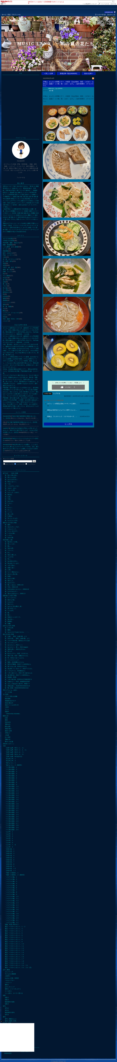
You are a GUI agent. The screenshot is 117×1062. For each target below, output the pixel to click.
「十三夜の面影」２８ (12, 825)
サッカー (5, 249)
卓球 (4, 265)
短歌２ (7, 997)
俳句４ (7, 1014)
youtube (5, 296)
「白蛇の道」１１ (10, 870)
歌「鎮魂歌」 (9, 621)
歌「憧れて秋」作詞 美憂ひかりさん (16, 655)
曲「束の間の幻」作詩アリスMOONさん (17, 675)
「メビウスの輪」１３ (12, 903)
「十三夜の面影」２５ (12, 819)
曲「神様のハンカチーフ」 (13, 617)
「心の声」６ (9, 842)
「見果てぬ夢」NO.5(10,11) (13, 756)
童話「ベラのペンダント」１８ (14, 961)
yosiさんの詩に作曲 (9, 626)
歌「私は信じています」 (12, 563)
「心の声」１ (9, 832)
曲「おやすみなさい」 (12, 591)
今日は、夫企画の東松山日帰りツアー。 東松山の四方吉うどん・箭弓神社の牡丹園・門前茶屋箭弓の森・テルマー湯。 (21, 371)
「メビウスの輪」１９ (12, 916)
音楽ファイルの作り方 (12, 705)
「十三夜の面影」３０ (12, 829)
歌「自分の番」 (10, 537)
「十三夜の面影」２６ (12, 821)
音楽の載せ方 (9, 703)
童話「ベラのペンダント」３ (14, 929)
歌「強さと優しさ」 (11, 555)
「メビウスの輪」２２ (12, 922)
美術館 (5, 300)
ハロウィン (8, 982)
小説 (4, 257)
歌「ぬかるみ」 (10, 501)
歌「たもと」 (9, 503)
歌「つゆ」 (8, 484)
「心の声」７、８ (10, 845)
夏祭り (7, 984)
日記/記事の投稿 (20, 325)
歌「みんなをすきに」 (12, 479)
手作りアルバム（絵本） (10, 690)
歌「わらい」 (9, 507)
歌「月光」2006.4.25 (11, 587)
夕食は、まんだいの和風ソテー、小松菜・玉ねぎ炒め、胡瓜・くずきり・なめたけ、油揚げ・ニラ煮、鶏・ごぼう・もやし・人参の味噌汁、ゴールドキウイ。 (68, 84)
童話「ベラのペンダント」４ (14, 931)
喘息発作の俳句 (10, 1012)
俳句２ (7, 1008)
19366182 (109, 12)
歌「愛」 (7, 613)
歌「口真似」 (9, 516)
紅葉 (6, 718)
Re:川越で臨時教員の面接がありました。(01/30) (22, 422)
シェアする (56, 393)
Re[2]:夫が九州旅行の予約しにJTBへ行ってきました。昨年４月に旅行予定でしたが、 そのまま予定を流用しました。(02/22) (20, 430)
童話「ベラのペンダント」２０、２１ (16, 965)
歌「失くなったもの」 (12, 518)
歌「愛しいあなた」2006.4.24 (14, 585)
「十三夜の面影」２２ (12, 812)
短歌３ (7, 999)
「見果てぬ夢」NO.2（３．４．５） (16, 750)
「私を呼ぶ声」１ (10, 758)
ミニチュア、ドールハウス (11, 313)
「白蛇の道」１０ (10, 868)
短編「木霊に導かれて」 (12, 924)
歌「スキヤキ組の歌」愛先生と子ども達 (17, 640)
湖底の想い (8, 728)
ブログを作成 (105, 4)
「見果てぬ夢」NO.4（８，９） (15, 754)
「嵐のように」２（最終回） (14, 765)
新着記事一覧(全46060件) (68, 73)
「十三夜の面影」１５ (12, 797)
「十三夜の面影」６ (11, 778)
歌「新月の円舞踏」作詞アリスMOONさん (18, 664)
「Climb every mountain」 (13, 713)
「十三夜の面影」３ (11, 771)
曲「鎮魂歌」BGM (10, 677)
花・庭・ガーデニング (10, 259)
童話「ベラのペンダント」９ (14, 941)
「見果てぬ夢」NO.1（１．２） (15, 748)
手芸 (4, 317)
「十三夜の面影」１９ (12, 806)
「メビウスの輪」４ (11, 883)
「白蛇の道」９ (10, 866)
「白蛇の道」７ (10, 862)
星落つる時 (8, 731)
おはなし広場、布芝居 (12, 978)
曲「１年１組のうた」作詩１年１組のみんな (18, 673)
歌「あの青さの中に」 (12, 561)
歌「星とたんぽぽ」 (11, 477)
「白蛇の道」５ (10, 857)
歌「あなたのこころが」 (12, 527)
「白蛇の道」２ (10, 851)
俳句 (4, 1006)
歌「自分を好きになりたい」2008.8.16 (17, 589)
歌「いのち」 (9, 535)
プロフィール (16, 14)
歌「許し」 (8, 552)
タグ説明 (5, 694)
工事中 (7, 707)
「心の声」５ (9, 840)
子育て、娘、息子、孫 (10, 267)
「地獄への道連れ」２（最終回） (15, 875)
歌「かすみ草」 (10, 628)
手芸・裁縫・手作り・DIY (11, 319)
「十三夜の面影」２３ (12, 814)
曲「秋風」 (8, 576)
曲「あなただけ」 (10, 583)
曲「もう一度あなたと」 (12, 572)
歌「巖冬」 (8, 525)
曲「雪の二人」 (10, 580)
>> (90, 4)
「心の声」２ (9, 834)
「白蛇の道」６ (10, 860)
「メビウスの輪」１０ (12, 896)
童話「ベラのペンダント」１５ (14, 954)
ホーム (4, 14)
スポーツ (5, 315)
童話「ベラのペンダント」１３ (14, 950)
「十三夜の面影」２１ (12, 810)
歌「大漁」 (8, 499)
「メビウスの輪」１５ (12, 907)
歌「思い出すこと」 (11, 608)
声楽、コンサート (8, 255)
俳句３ (7, 1010)
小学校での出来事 (8, 240)
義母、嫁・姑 (7, 269)
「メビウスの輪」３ (11, 881)
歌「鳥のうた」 (10, 604)
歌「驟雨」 (8, 630)
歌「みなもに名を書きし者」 (14, 606)
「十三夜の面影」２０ (12, 808)
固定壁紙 (7, 698)
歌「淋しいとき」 (10, 544)
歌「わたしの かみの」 (12, 492)
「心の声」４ (9, 838)
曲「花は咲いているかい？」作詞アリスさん (18, 668)
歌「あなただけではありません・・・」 (17, 632)
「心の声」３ (9, 836)
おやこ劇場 (6, 969)
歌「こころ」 (9, 512)
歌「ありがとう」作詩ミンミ (14, 645)
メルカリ (5, 321)
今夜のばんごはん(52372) (55, 88)
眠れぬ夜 (7, 726)
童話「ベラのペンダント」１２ (14, 948)
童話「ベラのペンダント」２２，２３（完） (18, 967)
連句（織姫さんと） (11, 1019)
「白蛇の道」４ (10, 855)
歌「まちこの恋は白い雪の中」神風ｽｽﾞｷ (17, 684)
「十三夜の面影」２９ (12, 827)
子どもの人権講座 (10, 974)
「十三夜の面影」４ (11, 773)
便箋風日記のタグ (10, 701)
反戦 (4, 282)
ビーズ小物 (8, 692)
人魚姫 (7, 735)
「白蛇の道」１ (10, 849)
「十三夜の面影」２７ (12, 823)
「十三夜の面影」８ (11, 782)
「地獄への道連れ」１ (12, 873)
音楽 (4, 263)
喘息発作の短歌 (10, 1002)
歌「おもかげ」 (10, 602)
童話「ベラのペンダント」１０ (14, 944)
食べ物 (5, 280)
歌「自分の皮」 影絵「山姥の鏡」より (17, 638)
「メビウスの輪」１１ (12, 898)
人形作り (7, 976)
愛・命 (5, 284)
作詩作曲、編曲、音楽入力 (11, 243)
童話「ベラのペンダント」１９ (14, 963)
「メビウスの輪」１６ (12, 909)
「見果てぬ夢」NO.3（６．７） (15, 752)
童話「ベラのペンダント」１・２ (15, 926)
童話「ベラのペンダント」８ (14, 939)
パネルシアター (10, 980)
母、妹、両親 (7, 306)
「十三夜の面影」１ (11, 767)
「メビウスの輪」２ (11, 879)
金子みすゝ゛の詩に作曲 (10, 473)
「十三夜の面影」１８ (12, 804)
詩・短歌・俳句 (7, 261)
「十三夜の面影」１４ (12, 795)
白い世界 (7, 737)
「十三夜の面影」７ (11, 780)
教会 (4, 310)
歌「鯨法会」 (9, 494)
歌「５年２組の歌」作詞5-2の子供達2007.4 (18, 679)
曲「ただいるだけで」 (12, 531)
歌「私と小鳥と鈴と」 (12, 475)
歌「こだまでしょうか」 (12, 486)
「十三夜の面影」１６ (12, 799)
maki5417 (6, 428)
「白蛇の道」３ (10, 853)
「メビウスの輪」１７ (12, 911)
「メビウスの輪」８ (11, 892)
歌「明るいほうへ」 (11, 481)
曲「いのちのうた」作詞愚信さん (15, 671)
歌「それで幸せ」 (10, 565)
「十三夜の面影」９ (11, 784)
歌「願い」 (8, 615)
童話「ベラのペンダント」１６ (14, 957)
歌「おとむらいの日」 (12, 520)
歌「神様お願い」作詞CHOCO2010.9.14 (17, 686)
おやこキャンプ (10, 987)
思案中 (7, 711)
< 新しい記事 (48, 73)
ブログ (5, 286)
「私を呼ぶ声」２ (10, 760)
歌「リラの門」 (10, 610)
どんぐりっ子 (9, 972)
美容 (4, 304)
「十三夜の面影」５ (11, 776)
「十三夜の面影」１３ (12, 793)
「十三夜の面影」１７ (12, 801)
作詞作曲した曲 (7, 540)
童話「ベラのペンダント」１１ (14, 946)
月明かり (7, 733)
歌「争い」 (8, 559)
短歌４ (7, 1004)
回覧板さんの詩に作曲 (10, 595)
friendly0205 (6, 416)
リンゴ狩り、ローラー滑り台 (14, 993)
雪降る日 (7, 724)
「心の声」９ (9, 847)
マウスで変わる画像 (11, 696)
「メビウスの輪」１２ (12, 901)
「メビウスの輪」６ (11, 888)
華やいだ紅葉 (9, 741)
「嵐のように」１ (10, 763)
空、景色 (5, 290)
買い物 (5, 288)
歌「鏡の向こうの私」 (12, 542)
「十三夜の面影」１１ (12, 789)
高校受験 (5, 251)
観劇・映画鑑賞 (7, 245)
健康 (4, 298)
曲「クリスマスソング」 (12, 660)
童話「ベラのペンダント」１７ (14, 959)
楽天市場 (113, 4)
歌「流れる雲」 (10, 548)
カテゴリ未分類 (7, 238)
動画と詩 (5, 716)
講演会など (6, 292)
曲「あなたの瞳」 (10, 578)
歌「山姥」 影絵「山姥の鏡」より (16, 636)
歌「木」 (7, 505)
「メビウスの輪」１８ (12, 913)
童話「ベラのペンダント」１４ (14, 952)
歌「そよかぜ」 (10, 557)
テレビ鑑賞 (6, 275)
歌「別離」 (8, 623)
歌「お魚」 (8, 497)
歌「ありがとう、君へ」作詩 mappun (16, 647)
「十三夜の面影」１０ (12, 786)
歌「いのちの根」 (10, 533)
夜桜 (6, 720)
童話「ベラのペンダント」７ (14, 937)
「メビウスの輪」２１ (12, 920)
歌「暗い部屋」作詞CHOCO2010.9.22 (16, 688)
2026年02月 (8, 1053)
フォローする (21, 177)
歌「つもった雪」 (10, 490)
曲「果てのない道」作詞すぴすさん (16, 666)
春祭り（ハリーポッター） (13, 989)
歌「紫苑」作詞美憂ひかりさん (14, 662)
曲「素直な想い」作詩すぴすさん (15, 649)
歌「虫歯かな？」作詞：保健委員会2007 (17, 681)
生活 (4, 278)
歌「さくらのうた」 (11, 597)
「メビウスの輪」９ (11, 894)
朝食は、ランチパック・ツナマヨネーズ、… (62, 416)
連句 (4, 1017)
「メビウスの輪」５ (11, 886)
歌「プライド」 (10, 550)
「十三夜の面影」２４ (12, 817)
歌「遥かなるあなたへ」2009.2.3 (15, 593)
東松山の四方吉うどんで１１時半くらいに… (62, 410)
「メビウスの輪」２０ (12, 918)
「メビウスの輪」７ (11, 890)
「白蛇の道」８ (10, 864)
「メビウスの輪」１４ (12, 905)
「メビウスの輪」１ (11, 877)
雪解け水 (7, 739)
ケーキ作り (8, 991)
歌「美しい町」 (10, 514)
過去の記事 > (88, 73)
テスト (7, 709)
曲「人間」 (8, 570)
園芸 (4, 3)
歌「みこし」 (9, 510)
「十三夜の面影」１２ (12, 791)
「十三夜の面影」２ (11, 769)
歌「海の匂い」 (10, 619)
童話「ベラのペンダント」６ (14, 935)
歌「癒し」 (8, 546)
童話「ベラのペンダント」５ (14, 933)
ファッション (7, 302)
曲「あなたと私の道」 (12, 574)
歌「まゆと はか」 (11, 488)
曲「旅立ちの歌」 (10, 600)
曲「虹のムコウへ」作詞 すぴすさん (16, 653)
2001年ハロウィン (8, 744)
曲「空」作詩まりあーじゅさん (14, 658)
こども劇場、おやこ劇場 (10, 247)
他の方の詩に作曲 (8, 634)
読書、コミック (7, 271)
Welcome (8, 722)
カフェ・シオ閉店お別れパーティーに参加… (62, 403)
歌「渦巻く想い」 (10, 568)
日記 (9, 14)
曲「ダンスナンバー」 (12, 643)
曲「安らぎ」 (9, 651)
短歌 (4, 995)
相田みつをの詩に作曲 (10, 522)
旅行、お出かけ (7, 253)
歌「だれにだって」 (11, 529)
